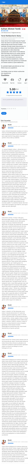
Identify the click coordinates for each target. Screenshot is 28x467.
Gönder (4, 113)
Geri (3, 2)
